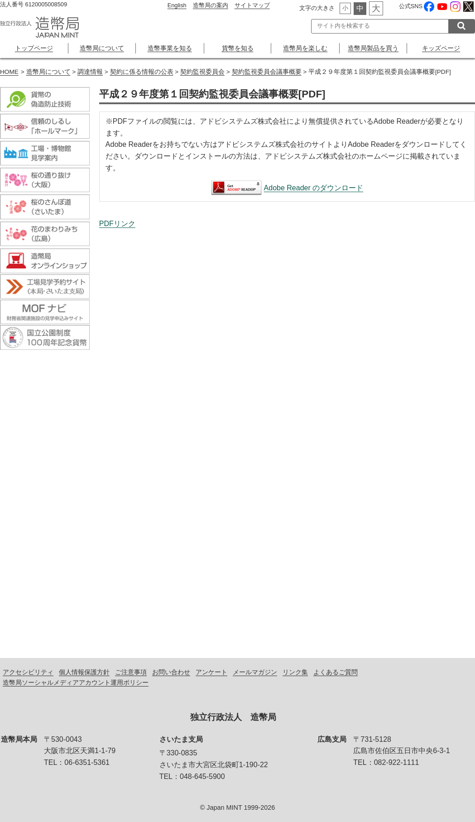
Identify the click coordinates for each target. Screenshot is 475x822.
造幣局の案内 (210, 5)
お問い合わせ (171, 672)
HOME (9, 71)
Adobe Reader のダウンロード (314, 188)
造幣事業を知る (170, 48)
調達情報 (90, 71)
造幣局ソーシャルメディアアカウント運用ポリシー (76, 682)
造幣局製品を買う (373, 48)
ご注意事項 (131, 672)
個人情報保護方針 (84, 672)
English (177, 5)
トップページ (34, 48)
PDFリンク (117, 223)
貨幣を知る (238, 48)
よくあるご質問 (335, 672)
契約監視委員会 (202, 71)
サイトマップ (252, 5)
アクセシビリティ (28, 672)
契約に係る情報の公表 (141, 71)
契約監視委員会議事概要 (267, 71)
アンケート (211, 672)
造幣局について (102, 48)
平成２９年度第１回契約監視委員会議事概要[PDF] (287, 433)
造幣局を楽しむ (305, 48)
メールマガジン (255, 672)
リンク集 (295, 672)
